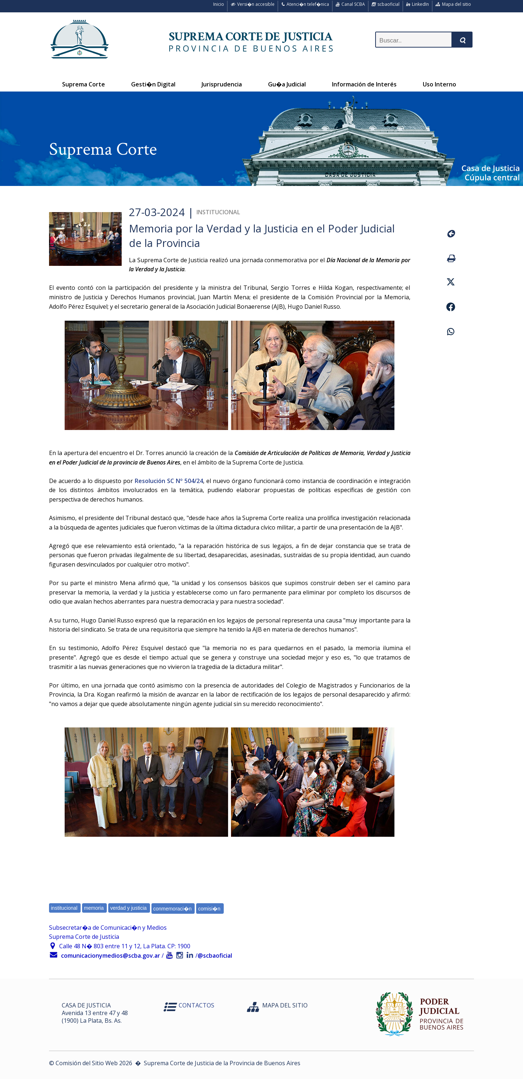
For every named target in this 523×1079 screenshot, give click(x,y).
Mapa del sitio (453, 4)
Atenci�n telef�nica (305, 4)
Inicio (217, 4)
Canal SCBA (350, 4)
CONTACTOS (196, 1005)
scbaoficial (386, 4)
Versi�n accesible (253, 4)
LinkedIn (417, 4)
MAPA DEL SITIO (285, 1005)
